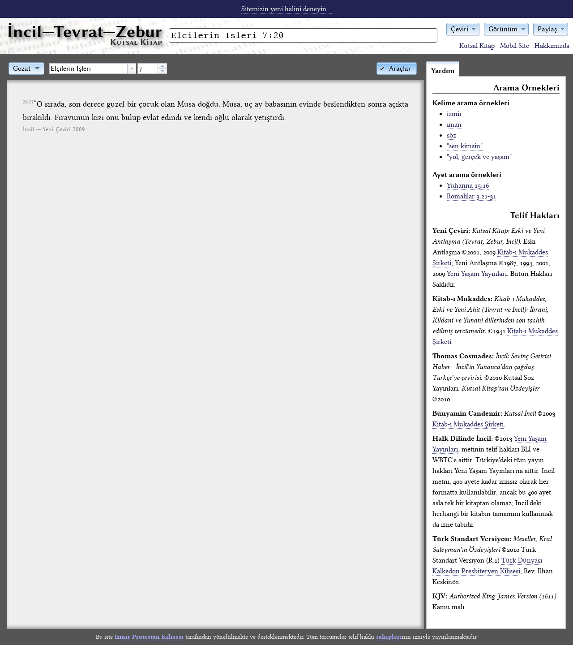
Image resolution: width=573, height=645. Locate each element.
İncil (84, 31)
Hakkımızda (552, 46)
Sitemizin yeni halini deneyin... (286, 9)
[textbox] (88, 68)
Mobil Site (514, 46)
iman (454, 124)
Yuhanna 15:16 (468, 185)
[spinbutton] (148, 68)
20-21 (28, 102)
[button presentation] (132, 68)
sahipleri (389, 637)
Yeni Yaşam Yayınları (477, 274)
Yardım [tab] (442, 71)
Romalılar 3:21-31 (471, 196)
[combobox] (92, 68)
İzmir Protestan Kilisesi (149, 637)
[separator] (425, 345)
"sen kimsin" (465, 146)
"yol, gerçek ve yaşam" (479, 157)
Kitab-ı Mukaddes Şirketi (468, 424)
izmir (454, 114)
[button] (463, 28)
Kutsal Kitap (477, 46)
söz (451, 135)
